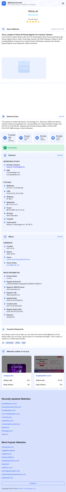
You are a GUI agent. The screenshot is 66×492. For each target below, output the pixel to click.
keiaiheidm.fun (7, 478)
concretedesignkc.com (11, 414)
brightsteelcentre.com (10, 461)
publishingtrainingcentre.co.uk (14, 474)
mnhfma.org (7, 417)
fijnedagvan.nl (7, 431)
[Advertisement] (33, 51)
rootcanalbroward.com (11, 424)
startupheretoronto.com (11, 407)
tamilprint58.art (8, 457)
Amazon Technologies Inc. (16, 167)
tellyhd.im (5, 464)
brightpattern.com (43, 376)
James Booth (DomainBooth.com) (18, 259)
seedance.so (7, 454)
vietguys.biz (8, 376)
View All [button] (61, 116)
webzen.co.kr (7, 467)
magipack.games (8, 450)
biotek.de (5, 427)
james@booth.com (13, 265)
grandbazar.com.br (9, 403)
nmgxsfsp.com (7, 421)
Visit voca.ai (33, 15)
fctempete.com (8, 447)
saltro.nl (5, 434)
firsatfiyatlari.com (8, 410)
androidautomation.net (11, 471)
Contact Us (33, 483)
